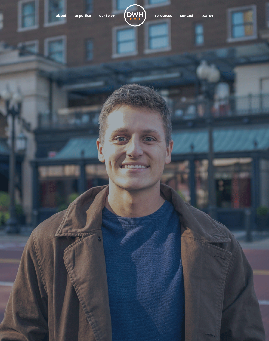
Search (207, 15)
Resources (163, 15)
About (61, 15)
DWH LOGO (135, 15)
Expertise (83, 15)
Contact (186, 15)
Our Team (107, 15)
